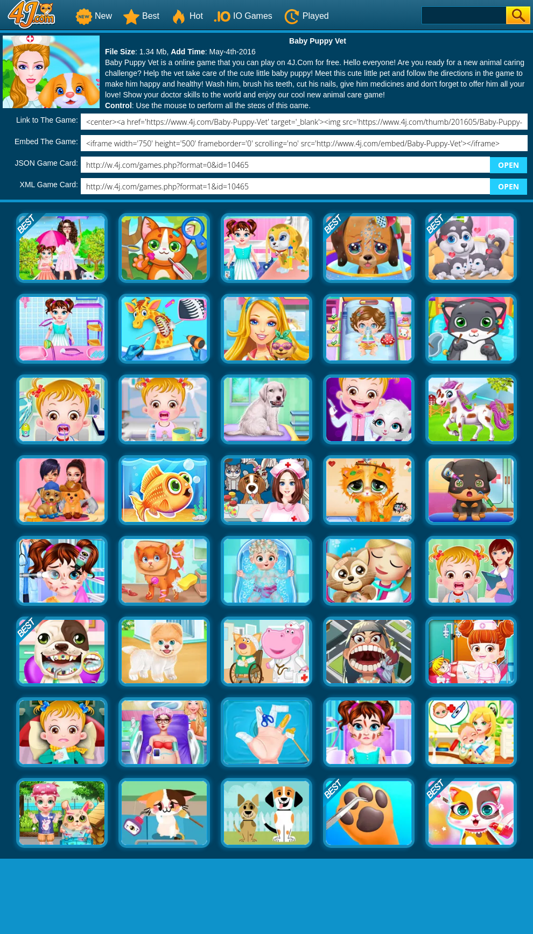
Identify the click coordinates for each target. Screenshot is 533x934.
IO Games (243, 15)
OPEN (508, 165)
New (93, 15)
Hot (186, 15)
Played (306, 15)
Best (141, 15)
